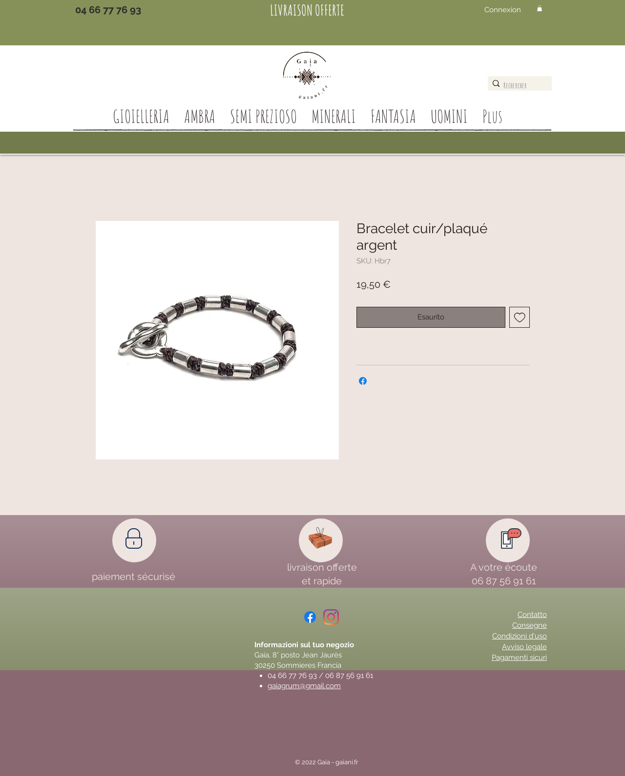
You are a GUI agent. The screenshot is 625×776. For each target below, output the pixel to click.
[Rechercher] (517, 85)
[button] (539, 8)
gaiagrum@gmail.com (304, 685)
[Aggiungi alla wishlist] (519, 317)
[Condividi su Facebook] (363, 381)
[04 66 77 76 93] (108, 10)
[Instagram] (331, 617)
